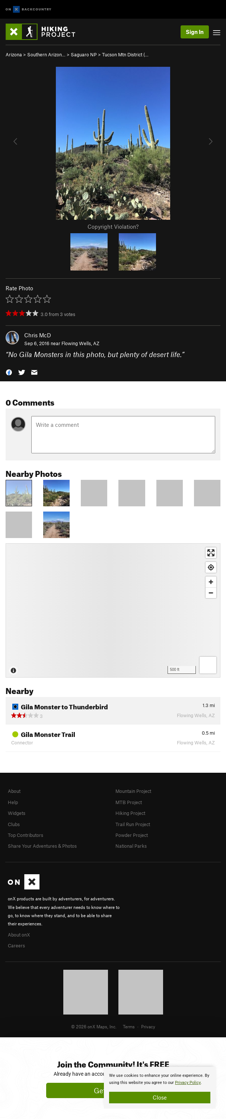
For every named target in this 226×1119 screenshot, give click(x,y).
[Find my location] (211, 567)
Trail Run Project (132, 824)
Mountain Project (133, 791)
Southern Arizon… (46, 54)
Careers (16, 945)
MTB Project (128, 802)
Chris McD (37, 335)
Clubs (14, 824)
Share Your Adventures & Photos (42, 846)
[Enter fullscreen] (211, 552)
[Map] (113, 610)
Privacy (148, 1026)
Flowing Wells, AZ (80, 343)
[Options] (208, 665)
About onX (19, 935)
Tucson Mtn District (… (125, 54)
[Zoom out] (211, 592)
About (14, 791)
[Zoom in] (211, 581)
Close (160, 1097)
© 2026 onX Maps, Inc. (94, 1026)
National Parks (131, 846)
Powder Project (131, 835)
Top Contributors (25, 835)
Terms (129, 1026)
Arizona (14, 54)
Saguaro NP (84, 54)
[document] (159, 1087)
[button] (9, 372)
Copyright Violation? (113, 226)
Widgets (16, 813)
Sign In (195, 31)
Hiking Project (130, 813)
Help (13, 802)
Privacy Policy (188, 1082)
